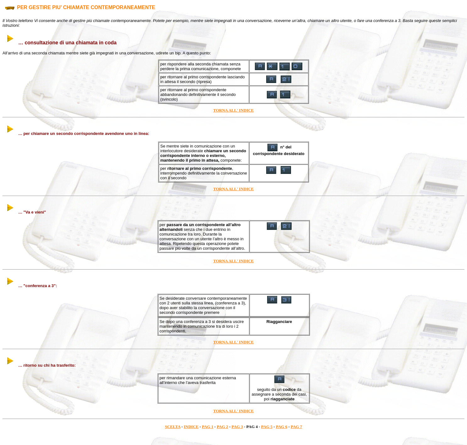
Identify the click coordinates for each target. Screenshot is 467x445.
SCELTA (172, 426)
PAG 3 (237, 426)
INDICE (191, 426)
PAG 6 (281, 426)
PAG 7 (296, 426)
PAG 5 (266, 426)
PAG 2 (222, 426)
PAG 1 (207, 426)
